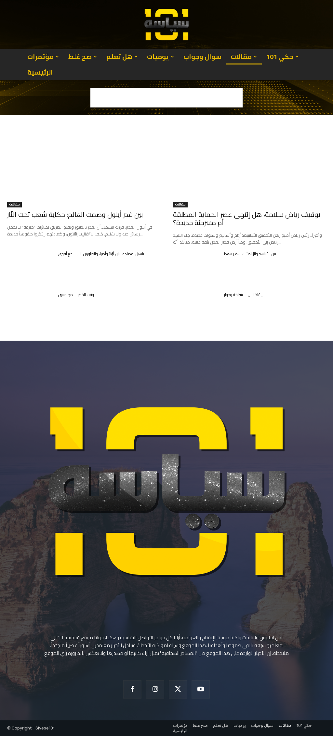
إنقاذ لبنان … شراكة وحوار (243, 294)
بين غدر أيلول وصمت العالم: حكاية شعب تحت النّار (75, 214)
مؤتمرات (43, 56)
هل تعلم (122, 56)
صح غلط (82, 56)
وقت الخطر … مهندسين (76, 294)
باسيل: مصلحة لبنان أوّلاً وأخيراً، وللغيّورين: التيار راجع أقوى (101, 254)
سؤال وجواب (202, 56)
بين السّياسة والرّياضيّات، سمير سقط (250, 254)
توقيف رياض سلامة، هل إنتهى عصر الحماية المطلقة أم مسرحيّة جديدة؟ (246, 218)
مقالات (244, 56)
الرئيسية (40, 72)
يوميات (160, 56)
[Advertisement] (166, 97)
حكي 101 (282, 56)
